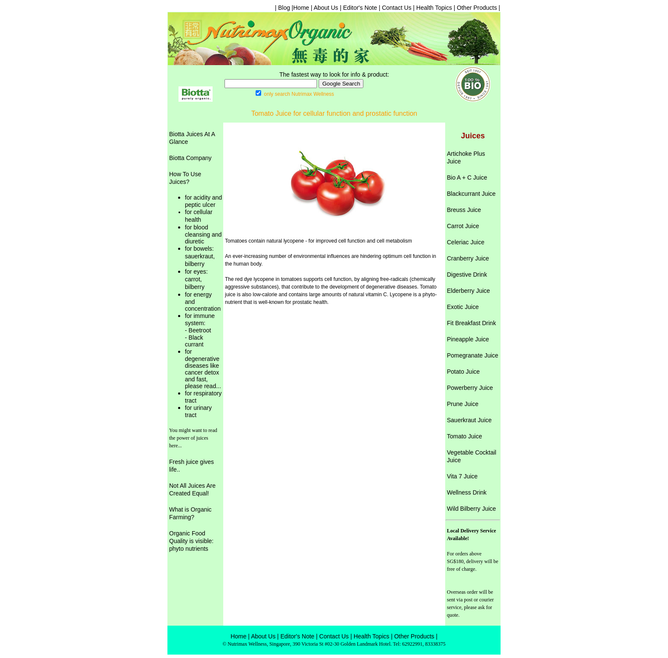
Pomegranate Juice (472, 355)
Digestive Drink (467, 274)
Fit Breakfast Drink (471, 323)
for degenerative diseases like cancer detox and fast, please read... (203, 368)
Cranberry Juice (468, 258)
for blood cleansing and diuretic (203, 234)
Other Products (477, 7)
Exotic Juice (463, 306)
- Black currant (194, 341)
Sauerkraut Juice (469, 420)
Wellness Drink (467, 492)
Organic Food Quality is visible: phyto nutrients (191, 541)
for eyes (195, 271)
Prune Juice (462, 404)
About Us (326, 7)
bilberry (194, 263)
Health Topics (433, 7)
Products (422, 636)
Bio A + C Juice (467, 177)
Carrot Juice (463, 226)
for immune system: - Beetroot (200, 323)
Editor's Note (360, 7)
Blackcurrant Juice (471, 193)
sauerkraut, (200, 256)
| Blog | (284, 7)
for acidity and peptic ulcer (203, 201)
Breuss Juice (464, 209)
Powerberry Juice (470, 387)
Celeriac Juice (465, 242)
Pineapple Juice (468, 339)
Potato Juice (463, 371)
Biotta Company (190, 157)
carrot (192, 279)
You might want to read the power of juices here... (193, 438)
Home (301, 7)
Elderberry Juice (468, 290)
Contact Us (396, 7)
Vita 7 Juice (462, 476)
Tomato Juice (464, 436)
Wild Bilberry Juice (471, 508)
